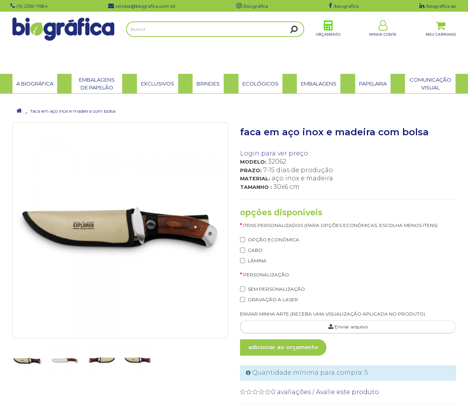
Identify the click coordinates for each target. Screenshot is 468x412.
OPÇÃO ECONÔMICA (273, 240)
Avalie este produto (347, 392)
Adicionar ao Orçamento (283, 347)
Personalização (266, 275)
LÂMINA (257, 261)
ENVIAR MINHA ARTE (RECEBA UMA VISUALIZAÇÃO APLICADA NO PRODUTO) (332, 314)
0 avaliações (291, 392)
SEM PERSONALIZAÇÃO (276, 289)
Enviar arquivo (348, 327)
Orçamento (328, 42)
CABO (255, 250)
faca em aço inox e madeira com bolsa (73, 111)
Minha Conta (382, 42)
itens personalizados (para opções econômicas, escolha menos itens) (340, 225)
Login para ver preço (274, 153)
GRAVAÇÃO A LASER (273, 299)
